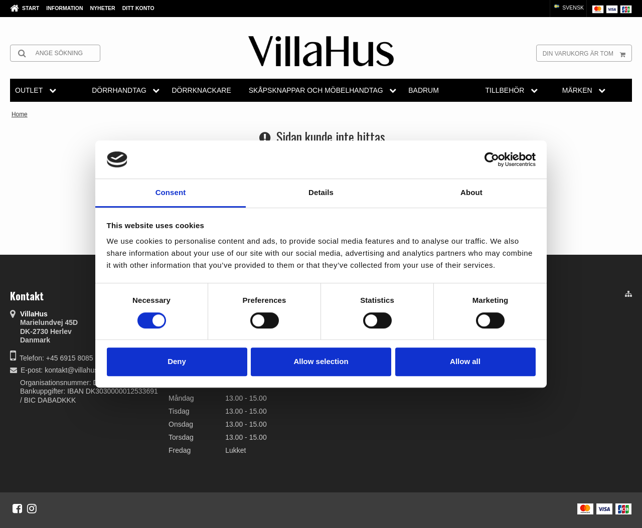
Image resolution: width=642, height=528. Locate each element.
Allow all (465, 361)
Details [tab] (321, 193)
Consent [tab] (170, 193)
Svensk (568, 8)
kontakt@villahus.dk (76, 370)
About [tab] (471, 193)
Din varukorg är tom (587, 53)
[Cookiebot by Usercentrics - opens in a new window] (492, 159)
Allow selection (320, 361)
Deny (177, 361)
